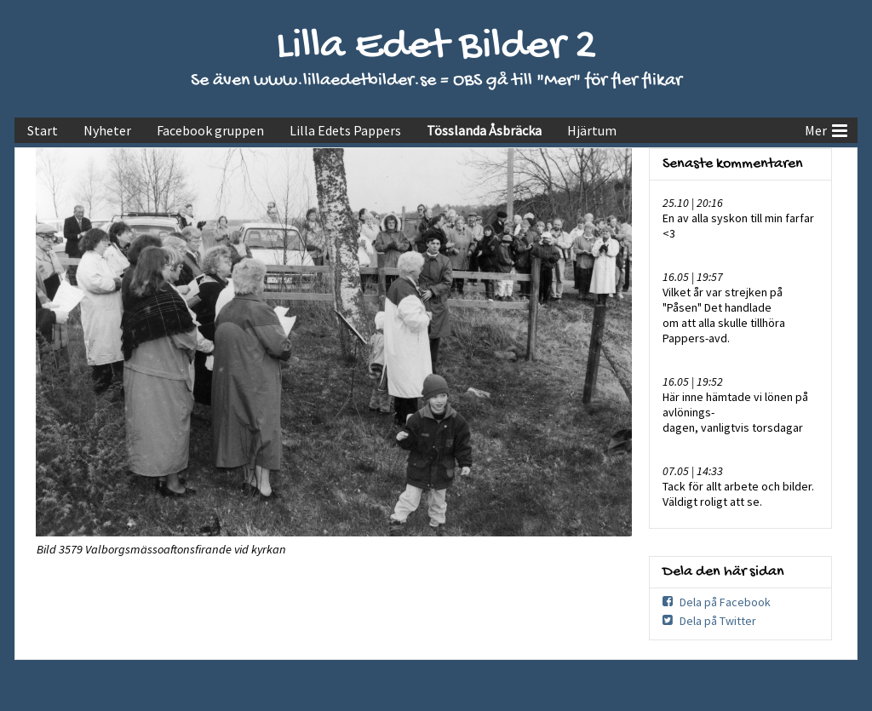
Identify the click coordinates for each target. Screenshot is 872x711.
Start (42, 130)
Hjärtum (592, 130)
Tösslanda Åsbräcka (484, 130)
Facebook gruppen (210, 130)
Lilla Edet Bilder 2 (436, 47)
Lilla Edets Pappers (345, 130)
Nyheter (107, 130)
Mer (826, 129)
